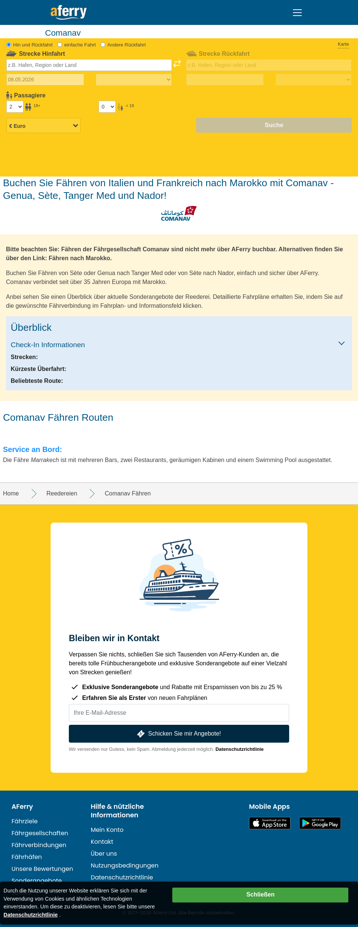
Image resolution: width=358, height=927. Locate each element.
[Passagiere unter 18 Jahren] (107, 107)
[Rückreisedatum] (225, 79)
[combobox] (89, 65)
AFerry (22, 806)
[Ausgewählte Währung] (43, 126)
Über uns (104, 853)
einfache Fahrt (80, 45)
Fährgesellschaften (40, 833)
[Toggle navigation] (297, 12)
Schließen (260, 894)
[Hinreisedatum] (45, 79)
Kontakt (102, 841)
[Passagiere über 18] (14, 107)
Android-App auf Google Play (320, 823)
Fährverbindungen (39, 845)
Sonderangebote (37, 880)
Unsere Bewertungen (42, 869)
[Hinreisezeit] (134, 80)
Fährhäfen (27, 857)
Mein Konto (107, 830)
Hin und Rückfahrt (32, 45)
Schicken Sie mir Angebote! (178, 734)
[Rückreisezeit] (313, 80)
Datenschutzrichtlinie (239, 749)
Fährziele (25, 821)
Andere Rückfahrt (126, 45)
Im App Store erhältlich (270, 823)
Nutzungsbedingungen (125, 865)
